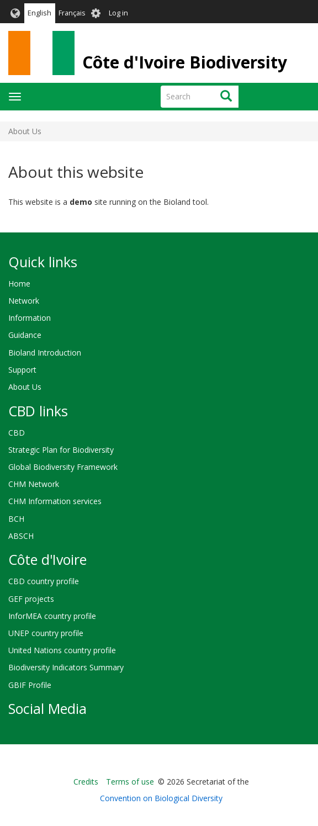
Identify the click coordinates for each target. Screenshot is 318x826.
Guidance (24, 335)
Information (29, 318)
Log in (118, 13)
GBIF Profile (29, 685)
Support (22, 369)
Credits (85, 781)
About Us (24, 387)
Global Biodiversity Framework (63, 467)
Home (19, 283)
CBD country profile (43, 581)
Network (23, 300)
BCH (16, 518)
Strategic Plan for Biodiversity (61, 449)
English (39, 13)
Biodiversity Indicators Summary (66, 667)
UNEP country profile (45, 633)
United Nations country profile (62, 650)
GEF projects (31, 599)
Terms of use (130, 781)
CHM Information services (55, 501)
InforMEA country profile (52, 616)
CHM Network (33, 484)
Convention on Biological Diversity (161, 798)
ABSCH (21, 536)
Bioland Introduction (44, 352)
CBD (16, 432)
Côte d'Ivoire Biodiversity (184, 62)
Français (72, 13)
